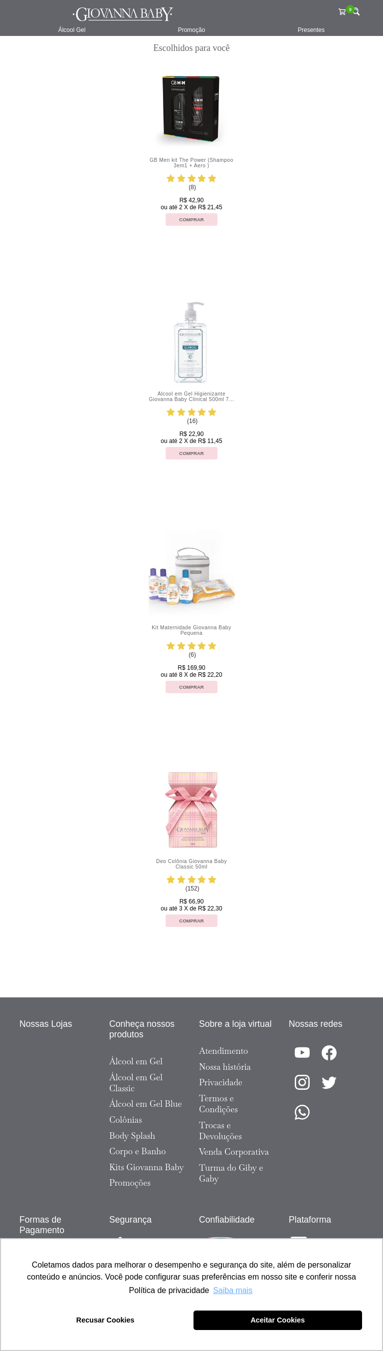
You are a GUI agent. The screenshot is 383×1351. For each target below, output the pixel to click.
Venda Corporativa (234, 1151)
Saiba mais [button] (232, 1290)
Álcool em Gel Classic (136, 1083)
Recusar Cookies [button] (105, 1320)
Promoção (191, 29)
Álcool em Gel (136, 1061)
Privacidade (220, 1082)
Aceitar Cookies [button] (277, 1320)
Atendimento (223, 1050)
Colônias (125, 1119)
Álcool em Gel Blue (145, 1103)
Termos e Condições (218, 1104)
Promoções (130, 1182)
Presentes (311, 29)
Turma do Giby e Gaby (231, 1173)
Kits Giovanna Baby (146, 1167)
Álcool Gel (72, 29)
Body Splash (132, 1135)
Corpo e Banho (137, 1151)
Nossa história (225, 1066)
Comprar (191, 219)
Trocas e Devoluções (220, 1131)
